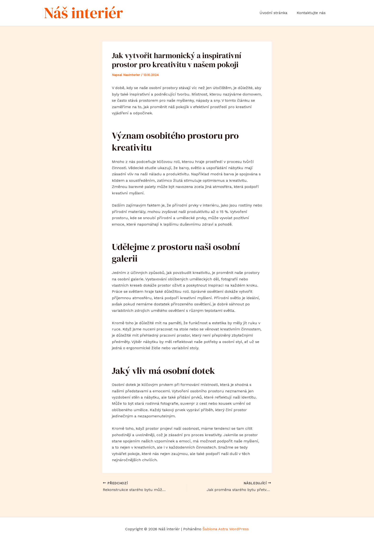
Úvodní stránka (276, 12)
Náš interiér (83, 12)
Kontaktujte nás (311, 12)
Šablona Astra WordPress (226, 529)
